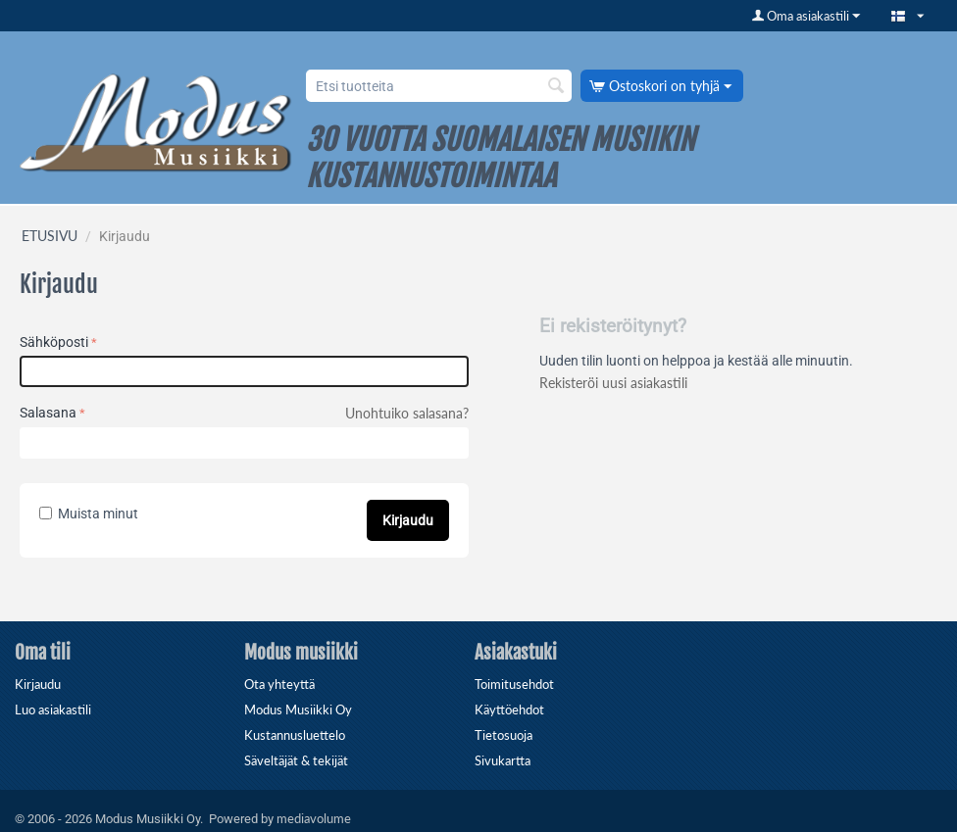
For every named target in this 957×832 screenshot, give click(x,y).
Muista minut (88, 513)
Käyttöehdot (509, 709)
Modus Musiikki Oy (298, 709)
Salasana (48, 412)
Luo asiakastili (53, 709)
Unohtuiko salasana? (407, 413)
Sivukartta (502, 760)
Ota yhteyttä (279, 684)
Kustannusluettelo (294, 735)
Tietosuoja (503, 735)
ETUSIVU (49, 235)
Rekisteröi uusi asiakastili (613, 382)
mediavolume (314, 818)
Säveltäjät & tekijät (296, 760)
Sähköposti (54, 342)
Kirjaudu (407, 520)
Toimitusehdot (514, 684)
